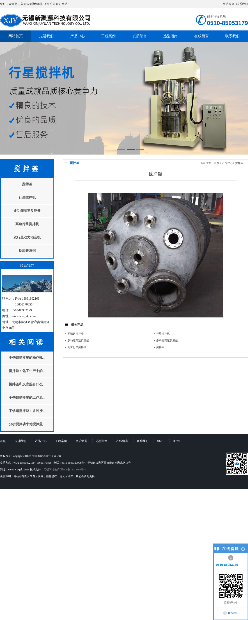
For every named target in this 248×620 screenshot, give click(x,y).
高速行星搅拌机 (76, 347)
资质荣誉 (139, 36)
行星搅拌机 (163, 333)
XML (160, 441)
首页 (216, 163)
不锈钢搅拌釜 (75, 333)
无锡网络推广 (52, 469)
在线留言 (201, 36)
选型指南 (170, 36)
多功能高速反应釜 (78, 340)
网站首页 (228, 4)
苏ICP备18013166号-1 (73, 469)
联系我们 (242, 4)
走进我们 (46, 36)
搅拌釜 (239, 163)
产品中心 (77, 36)
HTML (177, 441)
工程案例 (108, 36)
